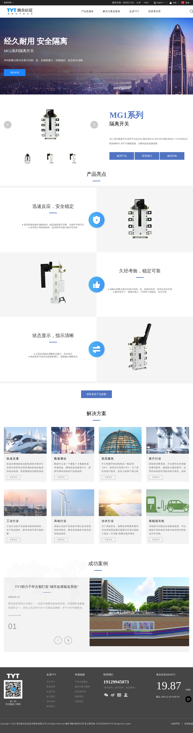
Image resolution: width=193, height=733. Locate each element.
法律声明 (175, 724)
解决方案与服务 (82, 687)
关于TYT (50, 682)
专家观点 (79, 701)
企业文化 (50, 691)
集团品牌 (50, 687)
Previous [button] (58, 640)
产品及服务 (87, 11)
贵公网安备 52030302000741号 (98, 724)
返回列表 (172, 156)
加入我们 (50, 696)
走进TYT (134, 11)
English (160, 3)
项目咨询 (14, 72)
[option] (139, 611)
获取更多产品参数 (96, 394)
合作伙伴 (50, 701)
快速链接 (80, 674)
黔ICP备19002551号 (75, 724)
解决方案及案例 (111, 11)
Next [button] (68, 640)
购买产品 (122, 156)
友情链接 (188, 724)
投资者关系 (154, 11)
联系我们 (147, 156)
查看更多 (13, 477)
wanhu (128, 724)
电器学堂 (79, 696)
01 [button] (12, 626)
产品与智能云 (81, 682)
